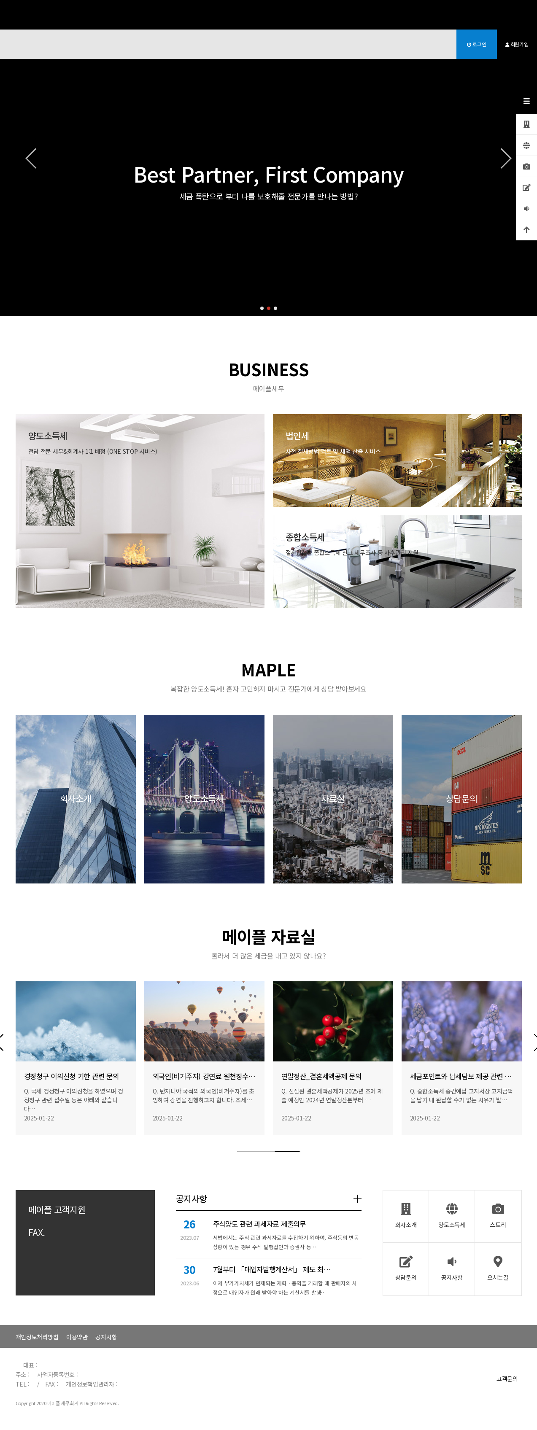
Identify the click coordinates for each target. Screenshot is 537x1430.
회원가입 (516, 44)
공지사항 (106, 1337)
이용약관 (77, 1337)
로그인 (476, 44)
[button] (262, 308)
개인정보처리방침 (37, 1337)
